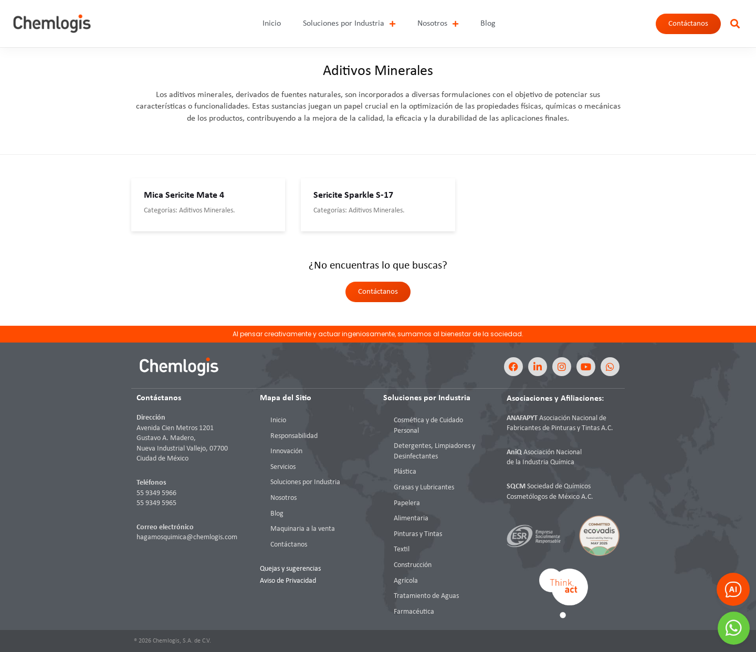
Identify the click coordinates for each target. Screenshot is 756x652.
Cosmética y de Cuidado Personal (428, 425)
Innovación (286, 451)
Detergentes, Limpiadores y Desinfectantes (434, 451)
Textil (402, 549)
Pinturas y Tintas (418, 534)
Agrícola (406, 581)
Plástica (405, 472)
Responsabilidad (294, 436)
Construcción (413, 565)
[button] (734, 24)
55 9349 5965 (156, 503)
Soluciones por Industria (349, 24)
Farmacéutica (414, 612)
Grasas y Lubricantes (424, 487)
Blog (488, 23)
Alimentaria (411, 518)
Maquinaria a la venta (302, 529)
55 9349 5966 (156, 493)
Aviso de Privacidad (288, 581)
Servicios (283, 467)
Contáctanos (288, 545)
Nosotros (437, 24)
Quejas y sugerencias (290, 569)
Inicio (271, 23)
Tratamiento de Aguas (426, 596)
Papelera (407, 503)
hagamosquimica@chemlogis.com (186, 537)
